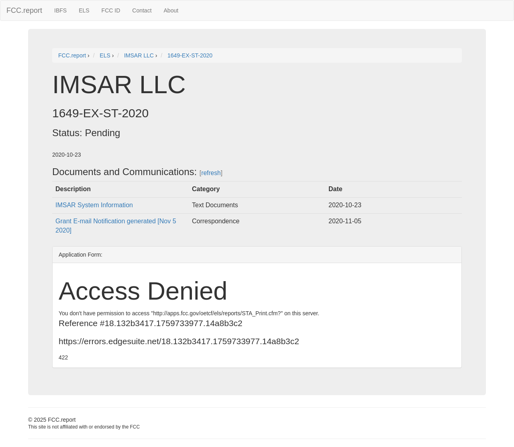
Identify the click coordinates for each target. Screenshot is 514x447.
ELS (84, 10)
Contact (141, 10)
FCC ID (111, 10)
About (171, 10)
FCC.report (24, 10)
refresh (211, 172)
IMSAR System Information (94, 205)
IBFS (60, 10)
